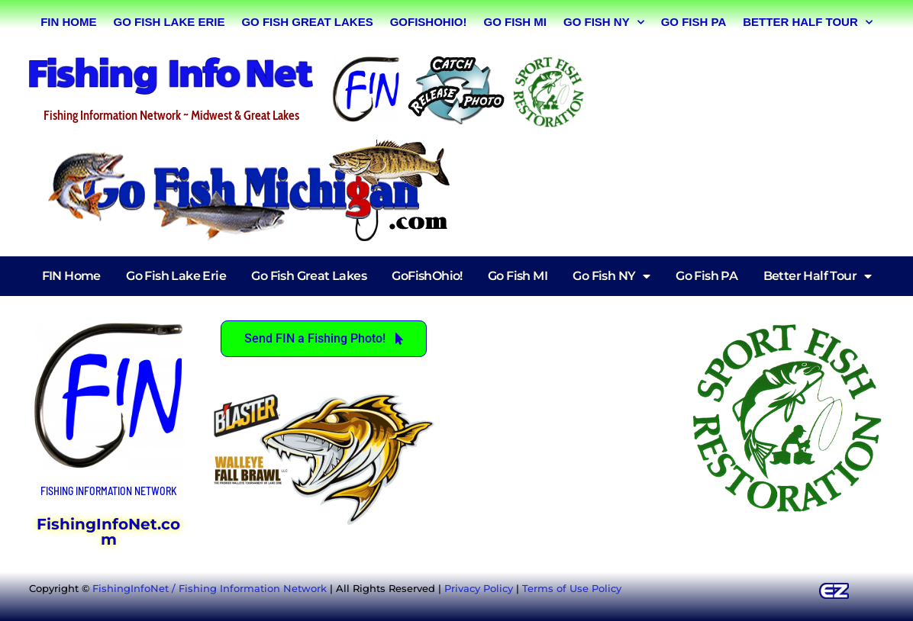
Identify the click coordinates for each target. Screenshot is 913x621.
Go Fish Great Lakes (307, 21)
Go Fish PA (694, 21)
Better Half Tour (808, 22)
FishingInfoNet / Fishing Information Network (209, 588)
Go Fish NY (603, 22)
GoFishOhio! (428, 21)
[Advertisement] (742, 89)
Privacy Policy (478, 588)
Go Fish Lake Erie (169, 21)
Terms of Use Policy (571, 588)
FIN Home (68, 21)
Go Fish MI (515, 21)
